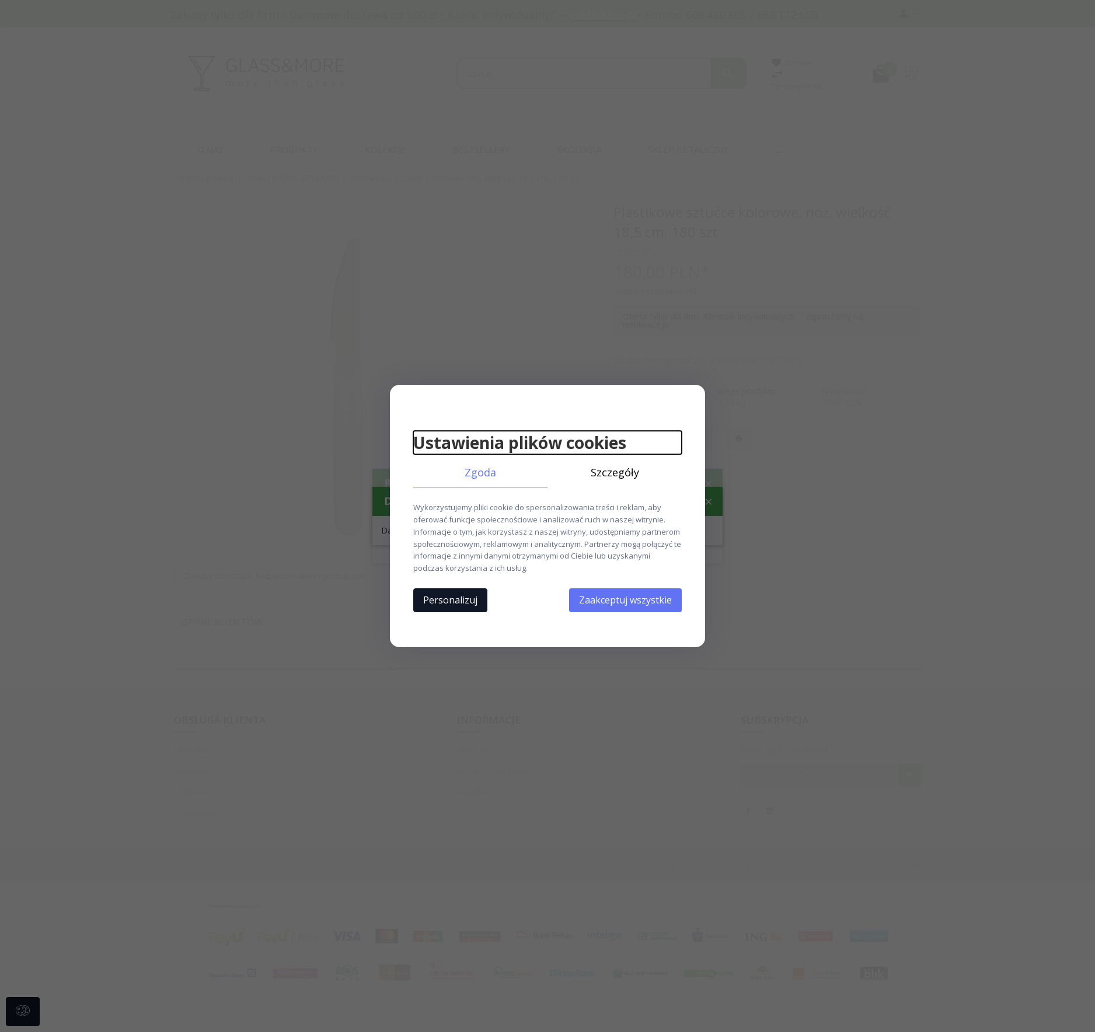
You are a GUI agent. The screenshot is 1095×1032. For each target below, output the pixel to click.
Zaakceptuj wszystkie (625, 600)
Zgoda (480, 472)
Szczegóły (615, 472)
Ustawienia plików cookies (519, 442)
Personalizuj (450, 600)
